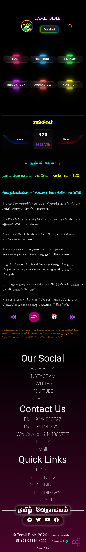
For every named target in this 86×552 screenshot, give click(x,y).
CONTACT (69, 84)
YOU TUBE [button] (42, 391)
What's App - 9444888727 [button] (42, 434)
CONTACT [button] (42, 500)
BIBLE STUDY (16, 84)
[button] (27, 26)
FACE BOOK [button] (43, 368)
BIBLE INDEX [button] (42, 477)
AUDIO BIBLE (43, 84)
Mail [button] (42, 449)
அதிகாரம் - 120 (65, 176)
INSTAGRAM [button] (43, 376)
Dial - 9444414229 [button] (42, 427)
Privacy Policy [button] (43, 548)
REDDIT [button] (43, 398)
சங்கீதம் (41, 176)
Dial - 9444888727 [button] (42, 419)
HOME (16, 59)
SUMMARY (70, 59)
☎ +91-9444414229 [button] (31, 541)
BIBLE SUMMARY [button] (43, 492)
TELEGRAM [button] (43, 441)
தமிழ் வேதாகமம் (16, 176)
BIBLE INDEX (42, 59)
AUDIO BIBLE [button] (42, 485)
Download (49, 29)
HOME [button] (42, 470)
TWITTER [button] (42, 383)
